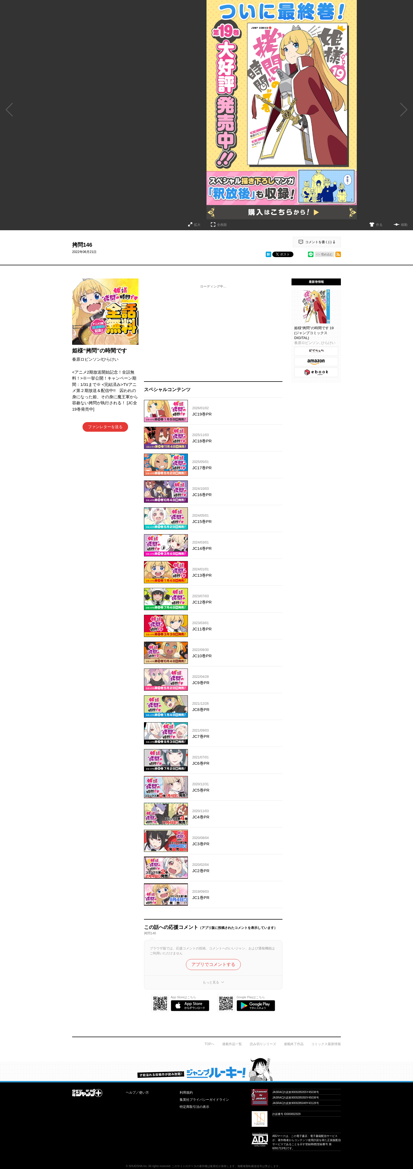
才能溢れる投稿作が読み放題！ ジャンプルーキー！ (206, 1069)
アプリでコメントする (213, 964)
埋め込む (327, 254)
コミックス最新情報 (326, 1044)
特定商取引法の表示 (194, 1107)
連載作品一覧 (232, 1044)
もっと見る (211, 982)
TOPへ (209, 1044)
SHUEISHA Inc (138, 1166)
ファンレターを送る (105, 427)
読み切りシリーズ (263, 1044)
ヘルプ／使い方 (137, 1092)
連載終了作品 (294, 1044)
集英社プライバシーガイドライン (204, 1100)
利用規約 (186, 1092)
